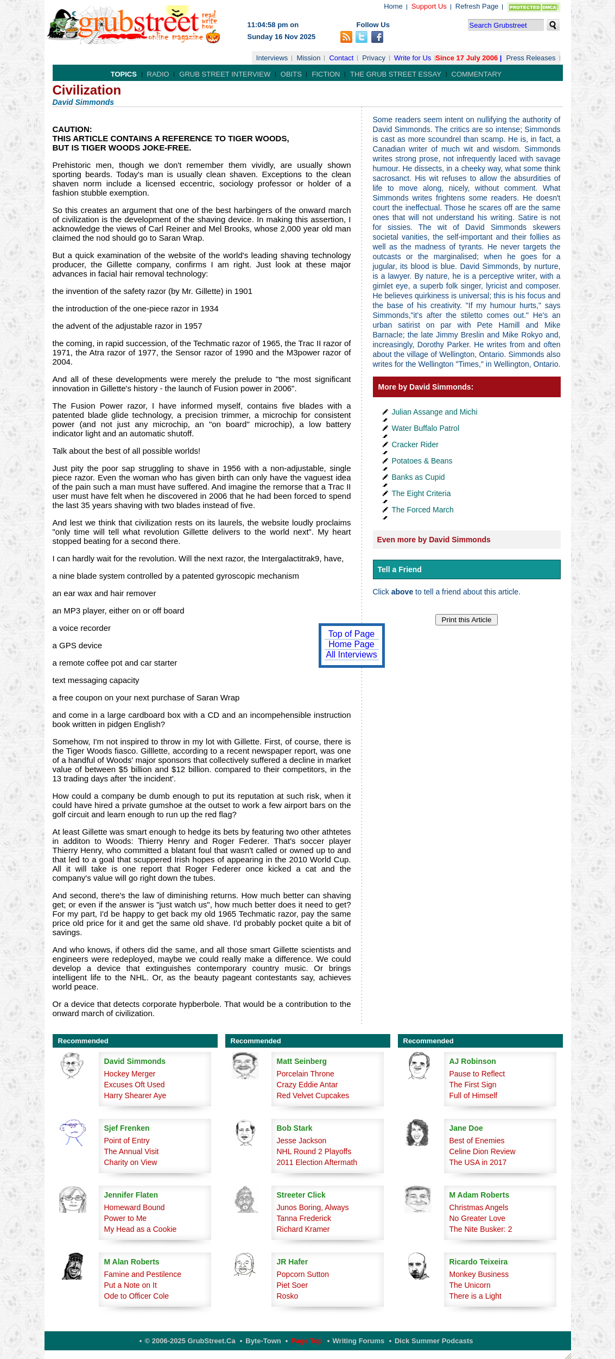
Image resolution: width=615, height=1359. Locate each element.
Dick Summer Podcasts (434, 1341)
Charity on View (130, 1162)
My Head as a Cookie (140, 1229)
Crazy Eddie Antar (307, 1084)
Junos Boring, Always (313, 1207)
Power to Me (125, 1218)
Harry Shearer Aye (135, 1095)
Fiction (326, 74)
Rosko (288, 1296)
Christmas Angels (479, 1207)
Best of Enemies (477, 1140)
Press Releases (530, 58)
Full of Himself (473, 1095)
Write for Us (412, 58)
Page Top (306, 1341)
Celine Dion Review (482, 1151)
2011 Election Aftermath (317, 1162)
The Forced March (423, 509)
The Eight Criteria (421, 493)
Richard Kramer (303, 1229)
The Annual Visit (131, 1151)
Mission (308, 58)
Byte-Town (263, 1341)
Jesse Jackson (302, 1140)
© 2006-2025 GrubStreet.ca (190, 1341)
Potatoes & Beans (422, 460)
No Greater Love (477, 1218)
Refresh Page (477, 6)
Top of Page (351, 633)
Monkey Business (479, 1274)
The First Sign (473, 1084)
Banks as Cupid (418, 477)
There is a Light (475, 1296)
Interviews (272, 58)
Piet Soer (292, 1285)
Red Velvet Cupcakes (313, 1095)
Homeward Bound (134, 1207)
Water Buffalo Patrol (426, 428)
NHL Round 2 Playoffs (314, 1151)
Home (393, 6)
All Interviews (351, 654)
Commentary (477, 74)
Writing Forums (359, 1341)
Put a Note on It (130, 1285)
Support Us (429, 6)
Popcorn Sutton (303, 1274)
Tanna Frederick (304, 1218)
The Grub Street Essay (395, 74)
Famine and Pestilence (142, 1274)
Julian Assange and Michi (435, 412)
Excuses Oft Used (134, 1084)
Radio (158, 74)
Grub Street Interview (224, 74)
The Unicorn (470, 1285)
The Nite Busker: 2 (480, 1229)
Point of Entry (127, 1140)
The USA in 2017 (478, 1162)
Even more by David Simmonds (434, 539)
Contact (341, 58)
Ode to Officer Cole (136, 1296)
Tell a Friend (400, 569)
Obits (291, 74)
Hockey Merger (130, 1073)
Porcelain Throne (305, 1073)
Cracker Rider (415, 444)
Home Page (351, 644)
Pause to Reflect (477, 1073)
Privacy (373, 58)
